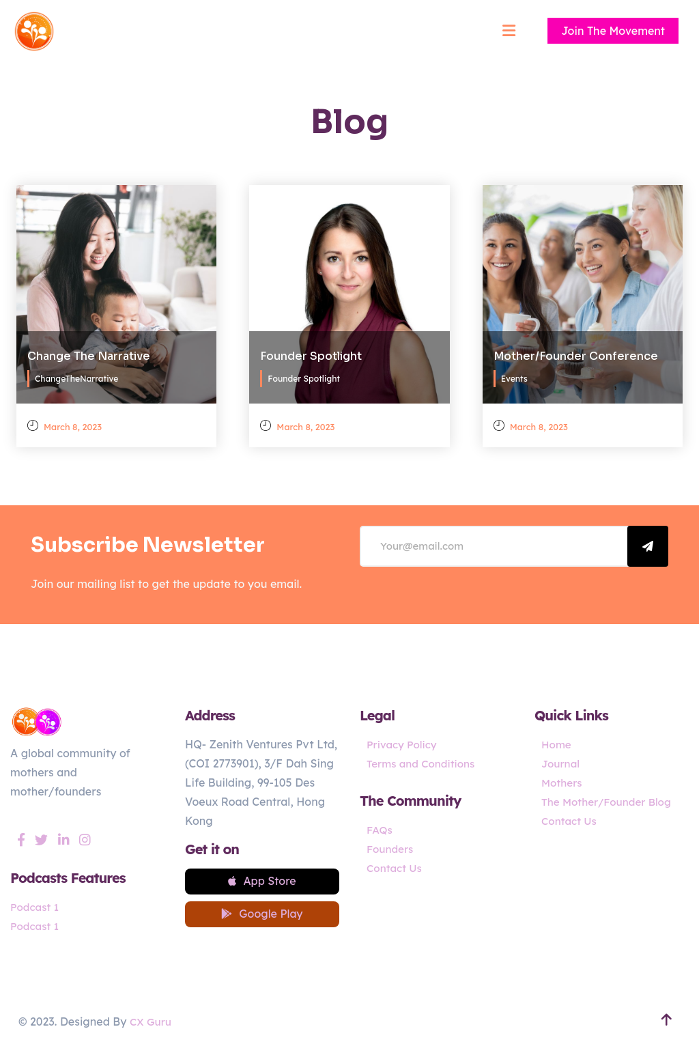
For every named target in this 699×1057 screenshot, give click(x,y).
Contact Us (396, 868)
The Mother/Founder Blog (609, 801)
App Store (262, 883)
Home (557, 744)
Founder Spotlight (311, 353)
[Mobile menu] (508, 30)
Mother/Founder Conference (576, 353)
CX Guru (151, 1025)
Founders (391, 849)
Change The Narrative (88, 353)
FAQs (380, 829)
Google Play (261, 918)
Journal (561, 763)
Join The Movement (613, 31)
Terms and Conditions (424, 763)
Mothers (562, 782)
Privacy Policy (403, 744)
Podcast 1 (35, 907)
